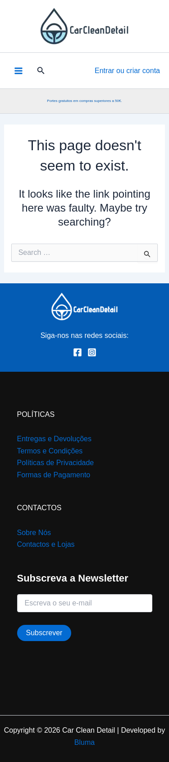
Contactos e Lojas (46, 544)
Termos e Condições (50, 451)
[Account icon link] (127, 71)
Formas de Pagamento (54, 475)
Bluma (84, 742)
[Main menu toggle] (18, 70)
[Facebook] (77, 352)
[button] (41, 71)
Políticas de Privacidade (55, 462)
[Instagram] (91, 352)
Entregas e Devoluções (54, 439)
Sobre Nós (34, 532)
